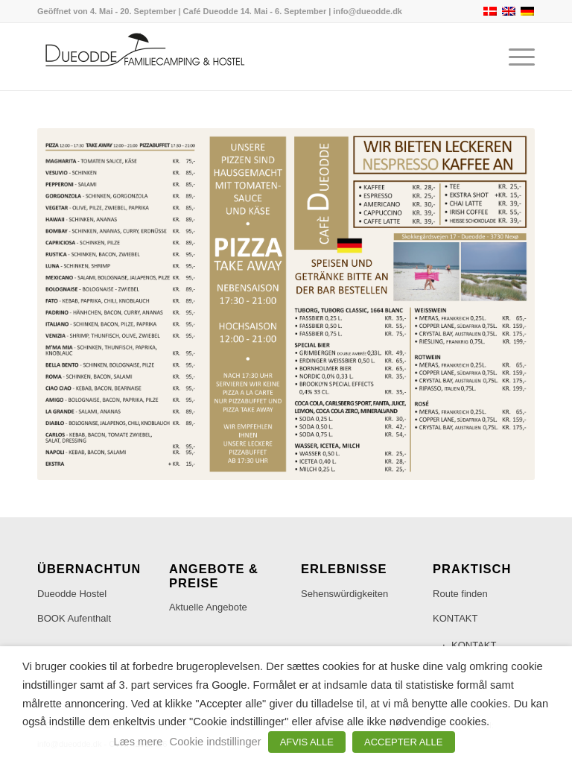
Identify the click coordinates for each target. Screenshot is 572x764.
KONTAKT (455, 618)
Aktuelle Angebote (208, 607)
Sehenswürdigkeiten (344, 593)
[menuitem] (514, 56)
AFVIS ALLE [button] (307, 742)
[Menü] (514, 56)
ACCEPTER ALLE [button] (403, 742)
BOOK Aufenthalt (74, 618)
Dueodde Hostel (72, 593)
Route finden (460, 593)
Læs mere (138, 742)
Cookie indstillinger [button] (215, 742)
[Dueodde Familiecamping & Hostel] (149, 56)
